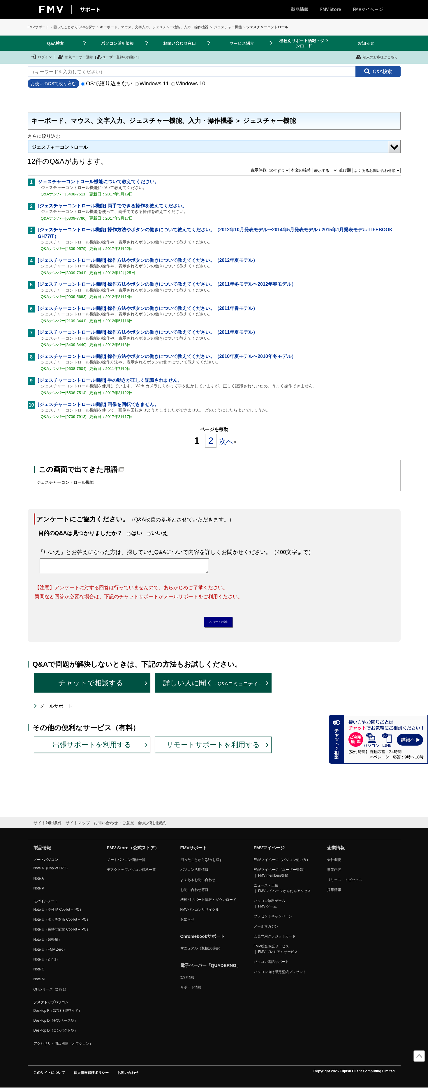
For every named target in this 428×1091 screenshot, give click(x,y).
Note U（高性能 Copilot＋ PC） (58, 912)
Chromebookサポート (202, 939)
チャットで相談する (90, 686)
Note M (39, 982)
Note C (39, 972)
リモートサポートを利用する (213, 748)
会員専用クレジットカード (275, 939)
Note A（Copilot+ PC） (52, 871)
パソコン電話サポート (271, 965)
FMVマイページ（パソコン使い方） (282, 863)
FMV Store (330, 9)
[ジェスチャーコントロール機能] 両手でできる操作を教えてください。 (112, 205)
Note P (39, 891)
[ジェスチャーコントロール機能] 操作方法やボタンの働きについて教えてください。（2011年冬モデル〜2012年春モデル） (167, 284)
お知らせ (366, 43)
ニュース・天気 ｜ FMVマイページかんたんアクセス (282, 891)
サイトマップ (78, 825)
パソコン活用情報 (117, 43)
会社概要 (334, 863)
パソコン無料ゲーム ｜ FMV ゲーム (269, 906)
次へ (228, 441)
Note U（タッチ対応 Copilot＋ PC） (62, 923)
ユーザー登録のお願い (116, 57)
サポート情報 (190, 990)
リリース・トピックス (344, 883)
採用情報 (334, 893)
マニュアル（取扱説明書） (201, 951)
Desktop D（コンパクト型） (56, 1034)
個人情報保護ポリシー (91, 1076)
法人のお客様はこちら (376, 57)
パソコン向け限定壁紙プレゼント (280, 975)
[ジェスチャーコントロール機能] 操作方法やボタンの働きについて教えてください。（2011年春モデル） (148, 308)
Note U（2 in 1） (47, 962)
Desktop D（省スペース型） (56, 1023)
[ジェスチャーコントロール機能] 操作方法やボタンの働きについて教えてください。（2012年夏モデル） (148, 260)
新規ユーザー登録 (75, 57)
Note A (39, 881)
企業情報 (336, 850)
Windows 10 (188, 83)
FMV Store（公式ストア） (133, 850)
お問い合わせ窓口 (179, 43)
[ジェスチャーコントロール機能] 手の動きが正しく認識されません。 (110, 380)
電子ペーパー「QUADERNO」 (210, 968)
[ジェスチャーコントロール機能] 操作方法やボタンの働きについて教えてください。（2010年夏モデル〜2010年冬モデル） (167, 356)
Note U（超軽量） (48, 942)
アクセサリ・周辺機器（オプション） (63, 1046)
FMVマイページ (368, 9)
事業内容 (334, 873)
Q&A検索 (55, 43)
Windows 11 (152, 83)
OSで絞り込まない (107, 83)
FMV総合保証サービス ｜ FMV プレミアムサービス (276, 952)
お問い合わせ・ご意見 (114, 825)
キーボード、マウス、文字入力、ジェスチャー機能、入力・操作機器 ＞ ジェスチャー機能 (171, 27)
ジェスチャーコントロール (60, 147)
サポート (90, 9)
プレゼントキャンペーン (273, 919)
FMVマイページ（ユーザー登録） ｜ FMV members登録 (280, 875)
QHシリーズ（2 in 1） (51, 992)
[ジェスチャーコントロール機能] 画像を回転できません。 (98, 404)
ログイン (41, 57)
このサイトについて (49, 1076)
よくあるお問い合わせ (197, 883)
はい (136, 533)
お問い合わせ (127, 1076)
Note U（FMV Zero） (50, 952)
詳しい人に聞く (212, 686)
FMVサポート (38, 27)
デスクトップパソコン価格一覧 (131, 873)
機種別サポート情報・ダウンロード (303, 43)
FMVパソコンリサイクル (199, 912)
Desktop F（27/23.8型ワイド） (58, 1013)
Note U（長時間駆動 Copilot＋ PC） (62, 933)
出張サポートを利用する (92, 748)
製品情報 (300, 9)
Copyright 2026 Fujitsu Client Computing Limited (354, 1074)
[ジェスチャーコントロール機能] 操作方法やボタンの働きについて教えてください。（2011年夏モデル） (148, 332)
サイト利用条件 (48, 825)
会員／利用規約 (152, 825)
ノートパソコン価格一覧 (126, 863)
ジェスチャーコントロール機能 (65, 482)
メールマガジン (266, 929)
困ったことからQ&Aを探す (74, 27)
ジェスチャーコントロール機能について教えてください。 (98, 181)
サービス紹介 (242, 43)
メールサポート (56, 709)
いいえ (159, 533)
